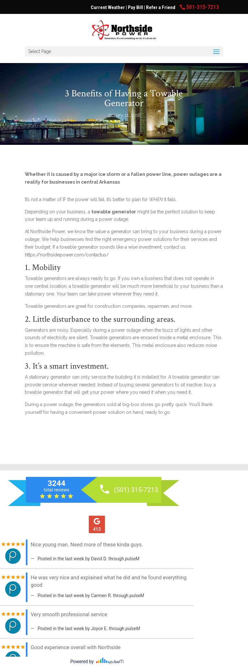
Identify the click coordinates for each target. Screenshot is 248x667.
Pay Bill (136, 7)
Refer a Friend (161, 7)
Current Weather (108, 7)
